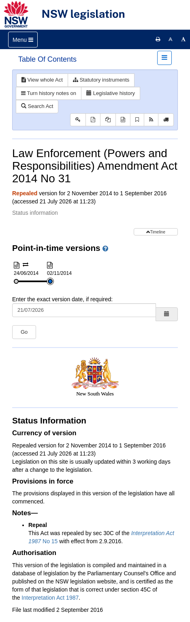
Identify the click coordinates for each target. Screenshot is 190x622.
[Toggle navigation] (23, 40)
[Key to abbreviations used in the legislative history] (78, 120)
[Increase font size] (183, 39)
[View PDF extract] (108, 120)
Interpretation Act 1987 (50, 597)
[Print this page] (158, 39)
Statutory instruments (101, 80)
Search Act (37, 106)
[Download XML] (122, 120)
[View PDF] (92, 120)
